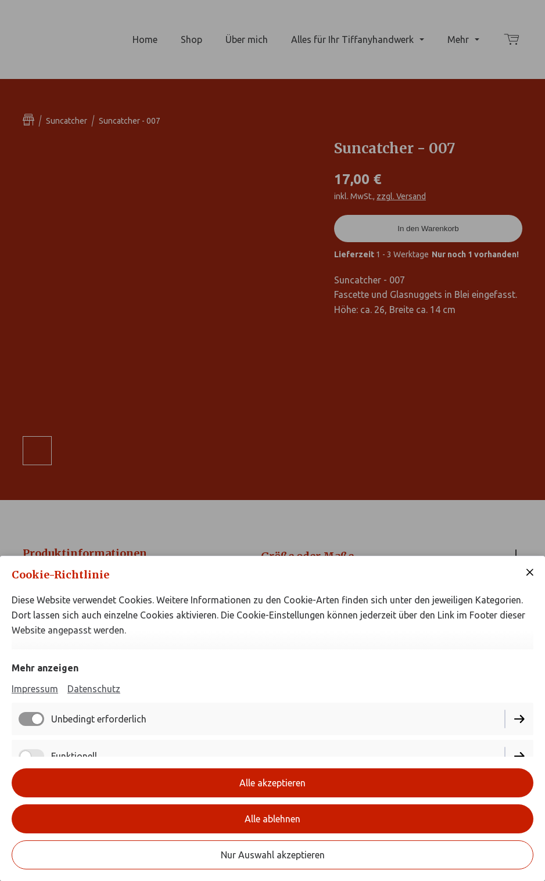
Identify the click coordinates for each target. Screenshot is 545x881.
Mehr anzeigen (45, 668)
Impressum (35, 689)
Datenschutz (93, 689)
